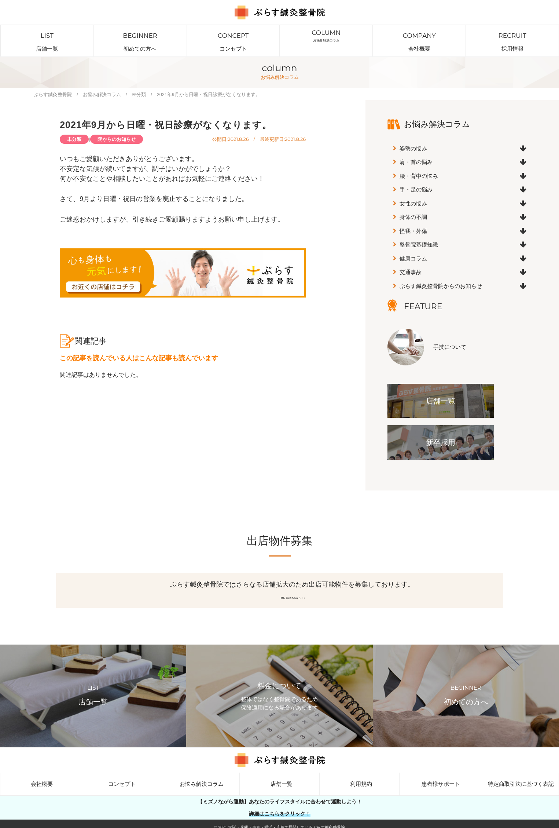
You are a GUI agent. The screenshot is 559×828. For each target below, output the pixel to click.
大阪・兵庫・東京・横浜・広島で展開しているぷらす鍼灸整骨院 (286, 822)
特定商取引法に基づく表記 (519, 778)
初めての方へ (140, 35)
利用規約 (359, 778)
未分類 (74, 129)
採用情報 (512, 35)
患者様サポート (439, 778)
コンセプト (233, 35)
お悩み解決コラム (326, 35)
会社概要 (419, 35)
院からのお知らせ (117, 129)
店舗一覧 (47, 35)
